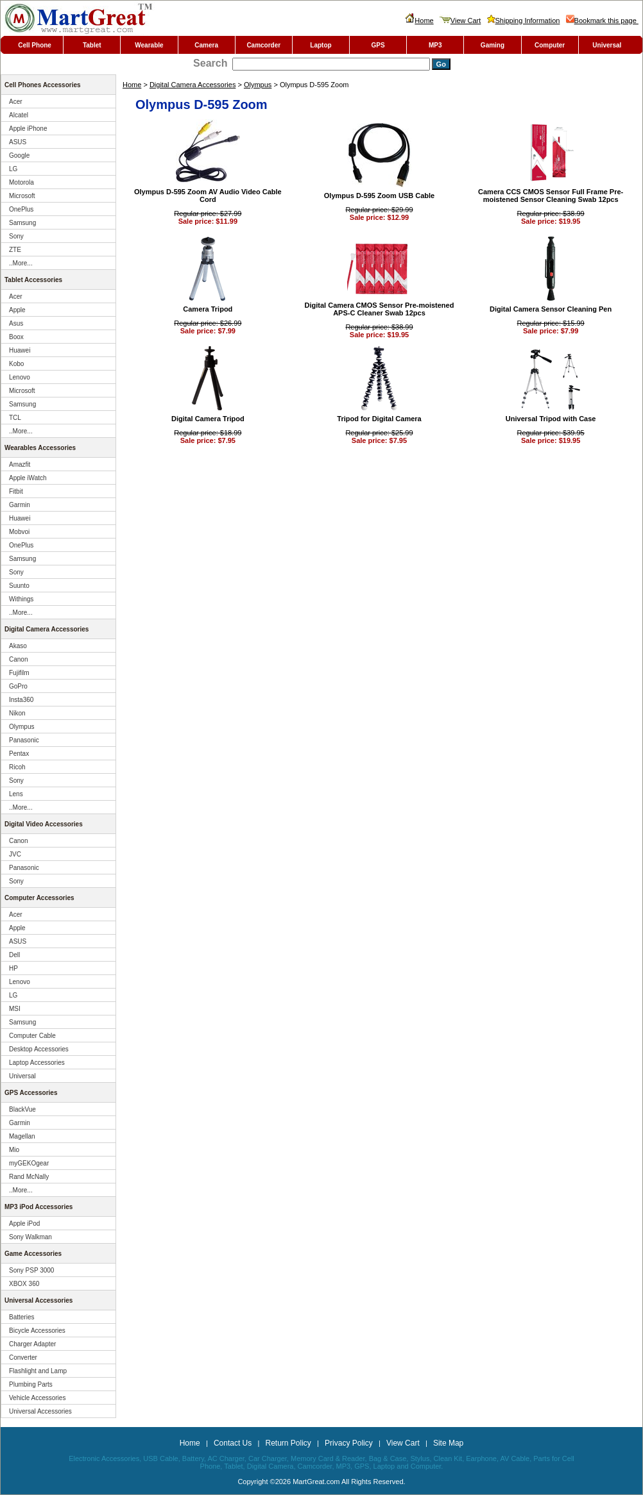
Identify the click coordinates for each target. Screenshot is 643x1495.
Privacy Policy (349, 1443)
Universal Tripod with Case (551, 418)
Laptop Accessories (37, 1062)
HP (13, 968)
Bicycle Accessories (37, 1330)
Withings (21, 599)
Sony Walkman (30, 1236)
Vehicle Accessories (37, 1397)
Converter (23, 1357)
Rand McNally (29, 1176)
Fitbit (16, 491)
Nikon (17, 713)
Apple (17, 309)
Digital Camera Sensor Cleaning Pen (551, 309)
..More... (21, 263)
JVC (15, 854)
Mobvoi (19, 531)
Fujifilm (19, 672)
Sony (16, 236)
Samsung (22, 222)
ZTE (15, 249)
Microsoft (22, 195)
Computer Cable (32, 1035)
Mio (14, 1149)
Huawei (19, 350)
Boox (16, 336)
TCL (15, 417)
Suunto (19, 585)
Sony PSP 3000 (31, 1270)
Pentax (19, 753)
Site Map (448, 1443)
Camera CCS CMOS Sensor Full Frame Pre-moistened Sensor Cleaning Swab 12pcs (550, 195)
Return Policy (288, 1443)
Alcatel (18, 115)
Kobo (16, 363)
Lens (16, 794)
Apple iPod (24, 1223)
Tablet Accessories (33, 279)
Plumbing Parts (31, 1384)
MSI (15, 1008)
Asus (16, 323)
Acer (15, 101)
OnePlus (21, 209)
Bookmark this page (602, 20)
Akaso (18, 645)
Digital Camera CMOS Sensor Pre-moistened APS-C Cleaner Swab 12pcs (379, 309)
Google (19, 155)
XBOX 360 (24, 1283)
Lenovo (19, 377)
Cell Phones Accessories (42, 84)
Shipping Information (523, 20)
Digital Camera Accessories (193, 84)
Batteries (21, 1317)
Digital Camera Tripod (207, 418)
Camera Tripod (207, 309)
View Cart (460, 20)
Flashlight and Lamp (38, 1370)
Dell (14, 954)
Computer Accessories (39, 897)
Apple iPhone (28, 128)
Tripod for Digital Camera (379, 418)
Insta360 (21, 699)
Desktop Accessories (39, 1049)
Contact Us (233, 1443)
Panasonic (24, 740)
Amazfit (19, 464)
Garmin (19, 504)
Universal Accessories (38, 1300)
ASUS (17, 142)
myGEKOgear (29, 1163)
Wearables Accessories (40, 447)
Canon (18, 659)
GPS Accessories (30, 1092)
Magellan (22, 1136)
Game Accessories (33, 1253)
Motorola (21, 182)
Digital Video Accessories (43, 824)
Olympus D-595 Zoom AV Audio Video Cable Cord (208, 195)
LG (13, 168)
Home (419, 20)
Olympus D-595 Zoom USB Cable (379, 195)
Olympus (257, 84)
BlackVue (22, 1109)
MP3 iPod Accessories (38, 1206)
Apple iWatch (28, 477)
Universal (22, 1076)
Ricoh (17, 767)
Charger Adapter (32, 1344)
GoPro (18, 686)
